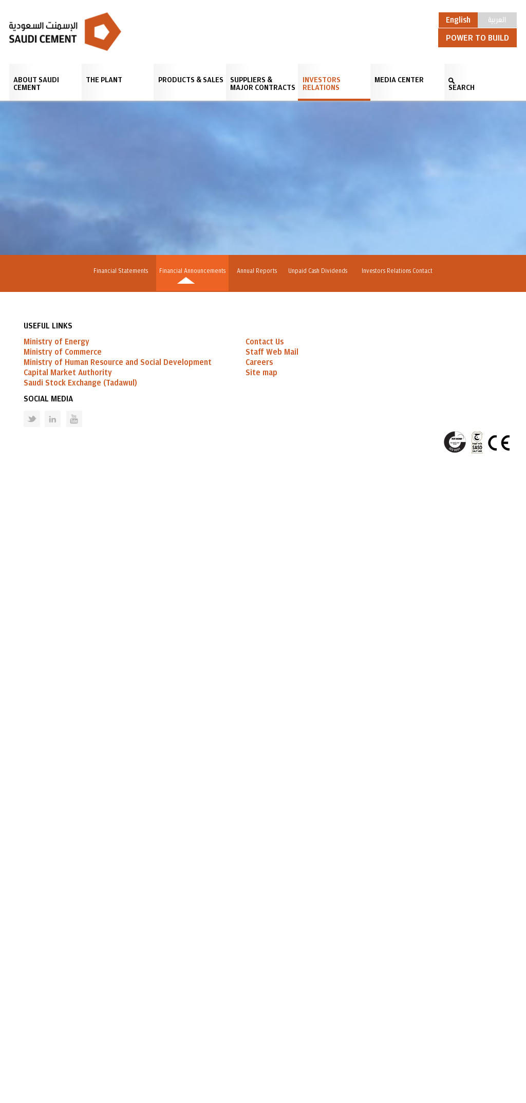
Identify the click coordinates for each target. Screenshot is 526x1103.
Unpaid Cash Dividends (322, 271)
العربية (497, 19)
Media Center (399, 80)
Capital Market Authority (68, 1002)
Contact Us (265, 971)
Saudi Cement (65, 31)
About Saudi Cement (36, 83)
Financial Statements (114, 271)
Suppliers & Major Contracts (262, 83)
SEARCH (461, 87)
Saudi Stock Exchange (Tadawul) (80, 1012)
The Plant (104, 80)
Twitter (24, 1040)
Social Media (48, 1028)
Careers (259, 992)
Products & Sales (190, 80)
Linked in (46, 1040)
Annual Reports (257, 271)
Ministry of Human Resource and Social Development (118, 992)
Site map (261, 1002)
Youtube (67, 1040)
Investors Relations (322, 83)
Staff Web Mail (272, 982)
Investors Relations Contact (403, 271)
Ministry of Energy (56, 971)
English (458, 20)
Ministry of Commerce (63, 982)
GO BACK (61, 886)
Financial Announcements (189, 271)
